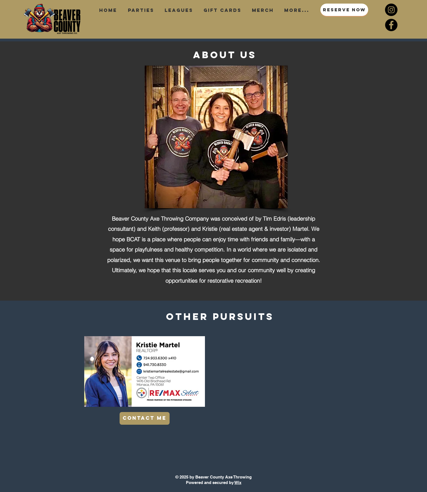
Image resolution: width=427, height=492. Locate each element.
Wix (237, 482)
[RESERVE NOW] (344, 10)
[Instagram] (391, 10)
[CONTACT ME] (145, 418)
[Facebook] (391, 25)
